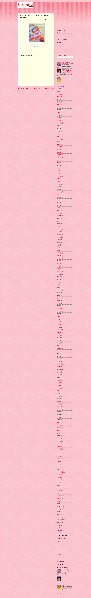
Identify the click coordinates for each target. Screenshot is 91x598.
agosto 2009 (59, 393)
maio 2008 (58, 417)
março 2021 (59, 170)
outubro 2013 (59, 313)
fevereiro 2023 (59, 136)
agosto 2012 (59, 335)
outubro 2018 (59, 216)
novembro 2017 (59, 234)
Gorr (57, 480)
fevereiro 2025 (59, 104)
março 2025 (59, 102)
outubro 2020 (59, 178)
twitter (58, 34)
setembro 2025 (59, 96)
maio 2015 (58, 282)
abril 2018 (58, 226)
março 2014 (59, 305)
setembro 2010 (59, 372)
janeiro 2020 (59, 192)
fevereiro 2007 (59, 441)
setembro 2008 (59, 411)
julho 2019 (58, 202)
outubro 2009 (59, 390)
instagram (58, 35)
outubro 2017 (59, 236)
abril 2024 (58, 118)
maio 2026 (58, 88)
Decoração (58, 477)
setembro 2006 (59, 449)
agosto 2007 (59, 432)
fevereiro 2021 (59, 171)
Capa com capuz (59, 471)
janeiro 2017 (59, 250)
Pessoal (58, 500)
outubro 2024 (59, 109)
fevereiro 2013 (59, 326)
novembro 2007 (59, 427)
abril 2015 (58, 284)
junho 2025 (58, 101)
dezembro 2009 (59, 387)
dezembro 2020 (59, 175)
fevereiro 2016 (59, 268)
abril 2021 (58, 168)
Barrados (58, 458)
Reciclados (58, 501)
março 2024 (59, 120)
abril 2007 (58, 438)
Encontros (58, 479)
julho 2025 (58, 99)
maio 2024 (58, 117)
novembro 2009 (59, 388)
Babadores (58, 456)
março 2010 (59, 382)
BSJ (57, 466)
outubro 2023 (59, 125)
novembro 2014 (59, 292)
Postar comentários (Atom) (25, 90)
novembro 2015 (59, 273)
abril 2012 (58, 342)
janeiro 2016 (59, 269)
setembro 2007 (59, 430)
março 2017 (59, 247)
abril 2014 (58, 303)
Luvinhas (58, 487)
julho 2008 (58, 414)
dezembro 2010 (59, 367)
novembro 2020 (59, 176)
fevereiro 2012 (59, 345)
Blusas (58, 459)
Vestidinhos (59, 525)
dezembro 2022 (59, 139)
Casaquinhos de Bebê (60, 472)
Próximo (58, 551)
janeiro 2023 (59, 138)
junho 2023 (58, 130)
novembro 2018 (59, 215)
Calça (58, 469)
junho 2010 (58, 377)
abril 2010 (58, 380)
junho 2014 (58, 300)
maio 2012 (58, 340)
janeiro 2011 (59, 366)
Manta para (58, 490)
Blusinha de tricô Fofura (66, 62)
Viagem (58, 527)
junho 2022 (58, 147)
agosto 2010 (59, 374)
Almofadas (58, 455)
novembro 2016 (59, 253)
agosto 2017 (59, 239)
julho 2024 (58, 114)
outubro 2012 (59, 332)
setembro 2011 (59, 353)
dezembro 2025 (59, 93)
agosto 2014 (59, 297)
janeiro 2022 (59, 155)
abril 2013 (58, 322)
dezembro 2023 (59, 123)
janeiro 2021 (59, 173)
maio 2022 (58, 149)
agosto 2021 (59, 163)
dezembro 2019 (59, 194)
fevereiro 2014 (59, 306)
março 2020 (59, 189)
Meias (58, 496)
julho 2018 (58, 221)
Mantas (23, 48)
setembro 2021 (59, 162)
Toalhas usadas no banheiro (61, 524)
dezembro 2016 (59, 252)
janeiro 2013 (59, 327)
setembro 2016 (59, 257)
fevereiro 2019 (59, 210)
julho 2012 (58, 337)
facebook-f (58, 32)
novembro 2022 (59, 141)
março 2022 (59, 152)
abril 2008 (58, 419)
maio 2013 (58, 321)
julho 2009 (58, 395)
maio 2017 (58, 244)
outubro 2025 (59, 94)
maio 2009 (58, 398)
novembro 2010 (59, 369)
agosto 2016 (59, 258)
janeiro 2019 (59, 212)
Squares (58, 509)
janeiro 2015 (59, 289)
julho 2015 (58, 279)
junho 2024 (58, 115)
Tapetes (58, 511)
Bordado (58, 464)
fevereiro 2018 (59, 229)
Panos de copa (59, 498)
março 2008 (59, 420)
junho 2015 (58, 281)
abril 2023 (58, 133)
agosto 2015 (59, 277)
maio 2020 (58, 186)
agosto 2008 (59, 412)
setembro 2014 (59, 295)
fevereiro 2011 (59, 364)
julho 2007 (58, 433)
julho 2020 (58, 183)
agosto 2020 (59, 181)
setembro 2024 (59, 110)
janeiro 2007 (59, 443)
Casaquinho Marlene (65, 77)
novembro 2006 (59, 446)
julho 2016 (58, 260)
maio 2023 (58, 131)
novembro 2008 (59, 408)
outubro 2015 (59, 274)
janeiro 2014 (59, 308)
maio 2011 (58, 359)
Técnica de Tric (59, 516)
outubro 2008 (59, 409)
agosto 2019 (59, 200)
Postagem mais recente (23, 88)
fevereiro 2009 (59, 403)
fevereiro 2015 (59, 287)
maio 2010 (58, 379)
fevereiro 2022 (59, 154)
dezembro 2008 (59, 406)
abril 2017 (58, 245)
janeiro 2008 (59, 424)
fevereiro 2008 (59, 422)
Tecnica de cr (59, 512)
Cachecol (58, 467)
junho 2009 (58, 396)
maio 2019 (58, 205)
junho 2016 (58, 261)
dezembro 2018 (59, 213)
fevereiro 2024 (59, 122)
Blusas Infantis (59, 461)
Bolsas (58, 463)
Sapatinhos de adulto (60, 506)
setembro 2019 (59, 199)
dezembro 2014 (59, 290)
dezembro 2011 (59, 348)
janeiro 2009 (59, 404)
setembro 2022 (59, 144)
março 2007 (59, 440)
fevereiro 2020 (59, 191)
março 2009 (59, 401)
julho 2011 (58, 356)
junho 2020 (58, 184)
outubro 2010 (59, 371)
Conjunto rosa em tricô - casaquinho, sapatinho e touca (66, 70)
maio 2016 (58, 263)
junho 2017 (58, 242)
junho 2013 (58, 319)
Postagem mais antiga (49, 88)
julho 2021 (58, 165)
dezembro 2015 (59, 271)
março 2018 (59, 228)
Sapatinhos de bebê (60, 508)
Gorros (58, 482)
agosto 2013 (59, 316)
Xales (58, 532)
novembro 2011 (59, 350)
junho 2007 (58, 435)
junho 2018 (58, 223)
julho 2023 (58, 128)
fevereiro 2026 (59, 91)
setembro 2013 (59, 314)
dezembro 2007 (59, 425)
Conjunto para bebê (60, 474)
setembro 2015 (59, 276)
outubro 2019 (59, 197)
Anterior (58, 550)
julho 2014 (58, 298)
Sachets (58, 503)
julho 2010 (58, 375)
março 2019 (59, 208)
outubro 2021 (59, 160)
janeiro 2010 (59, 385)
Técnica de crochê (60, 514)
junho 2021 (58, 167)
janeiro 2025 (59, 106)
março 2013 (59, 324)
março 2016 (59, 266)
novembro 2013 (59, 311)
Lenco (58, 485)
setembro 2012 (59, 334)
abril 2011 (58, 361)
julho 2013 (58, 318)
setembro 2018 (59, 218)
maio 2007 (58, 436)
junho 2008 (58, 416)
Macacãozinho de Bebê (60, 488)
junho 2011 (58, 358)
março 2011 (59, 363)
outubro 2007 (59, 428)
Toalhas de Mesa (59, 522)
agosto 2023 (59, 126)
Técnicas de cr (59, 517)
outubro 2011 (59, 351)
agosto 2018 (59, 220)
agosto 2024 (59, 112)
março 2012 (59, 343)
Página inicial (36, 88)
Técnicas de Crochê (60, 519)
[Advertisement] (66, 20)
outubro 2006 (59, 448)
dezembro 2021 (59, 157)
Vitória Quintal (59, 530)
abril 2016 (58, 265)
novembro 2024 (59, 107)
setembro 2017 (59, 237)
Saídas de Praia (59, 504)
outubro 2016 (59, 255)
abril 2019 (58, 207)
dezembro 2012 (59, 329)
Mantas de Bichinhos (60, 495)
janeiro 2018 (59, 231)
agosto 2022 (59, 146)
